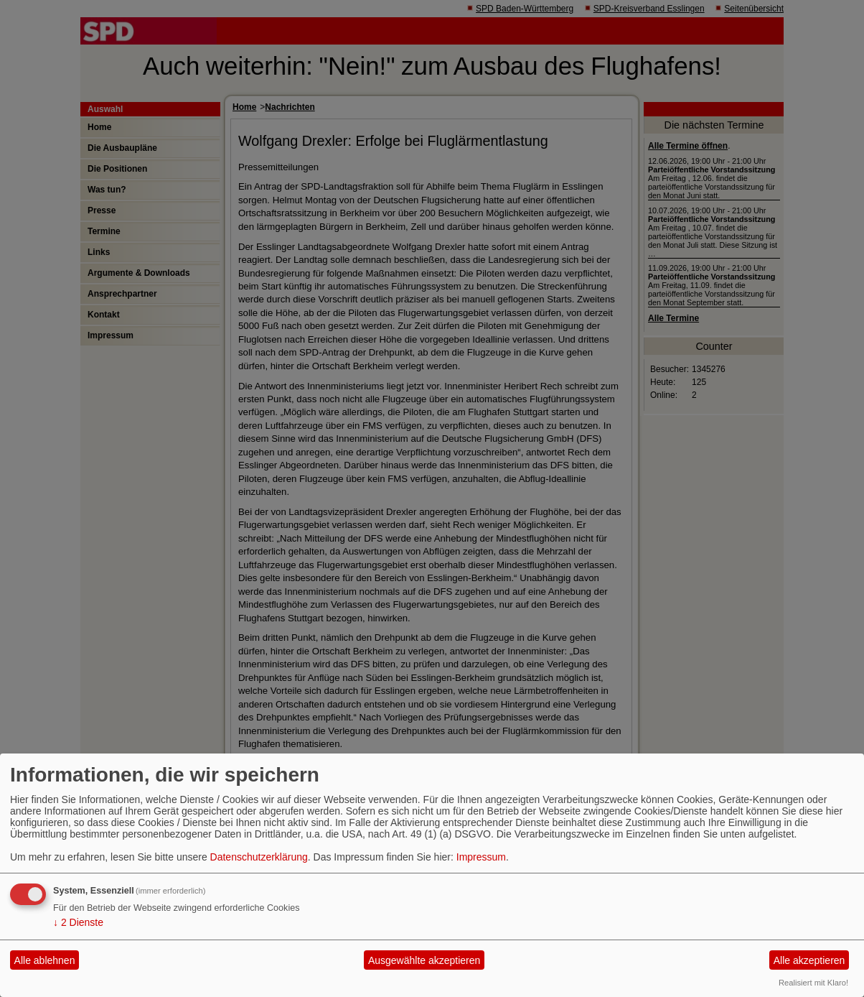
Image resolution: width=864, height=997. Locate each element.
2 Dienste (78, 922)
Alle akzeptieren (809, 960)
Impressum (481, 857)
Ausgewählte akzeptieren (424, 960)
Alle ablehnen (44, 960)
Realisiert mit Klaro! (813, 982)
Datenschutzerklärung (259, 857)
